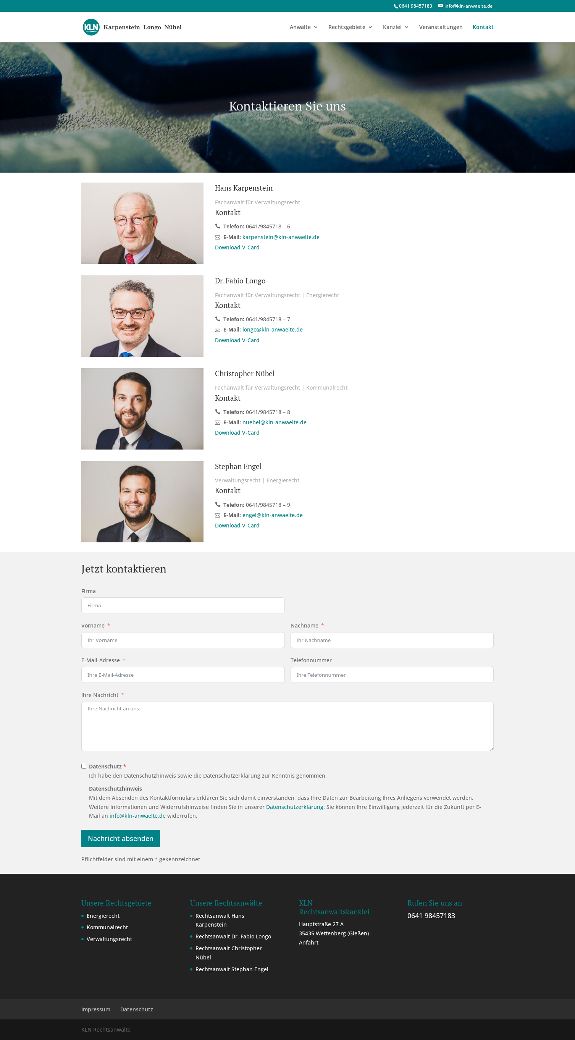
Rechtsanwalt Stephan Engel (231, 969)
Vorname (93, 625)
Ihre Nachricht (99, 695)
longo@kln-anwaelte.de (272, 329)
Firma (88, 591)
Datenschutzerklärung (294, 806)
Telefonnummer (311, 660)
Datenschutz (136, 1009)
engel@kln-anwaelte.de (272, 515)
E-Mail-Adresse (100, 660)
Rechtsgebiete (346, 27)
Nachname (304, 625)
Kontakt (483, 27)
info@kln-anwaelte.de (138, 815)
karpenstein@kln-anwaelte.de (281, 237)
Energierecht (103, 915)
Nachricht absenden (120, 838)
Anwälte (300, 27)
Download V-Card (237, 247)
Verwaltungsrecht (109, 939)
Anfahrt (308, 942)
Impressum (95, 1009)
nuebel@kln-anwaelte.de (274, 422)
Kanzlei (392, 27)
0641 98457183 (431, 915)
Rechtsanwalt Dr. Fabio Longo (233, 936)
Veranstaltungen (441, 27)
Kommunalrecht (107, 927)
